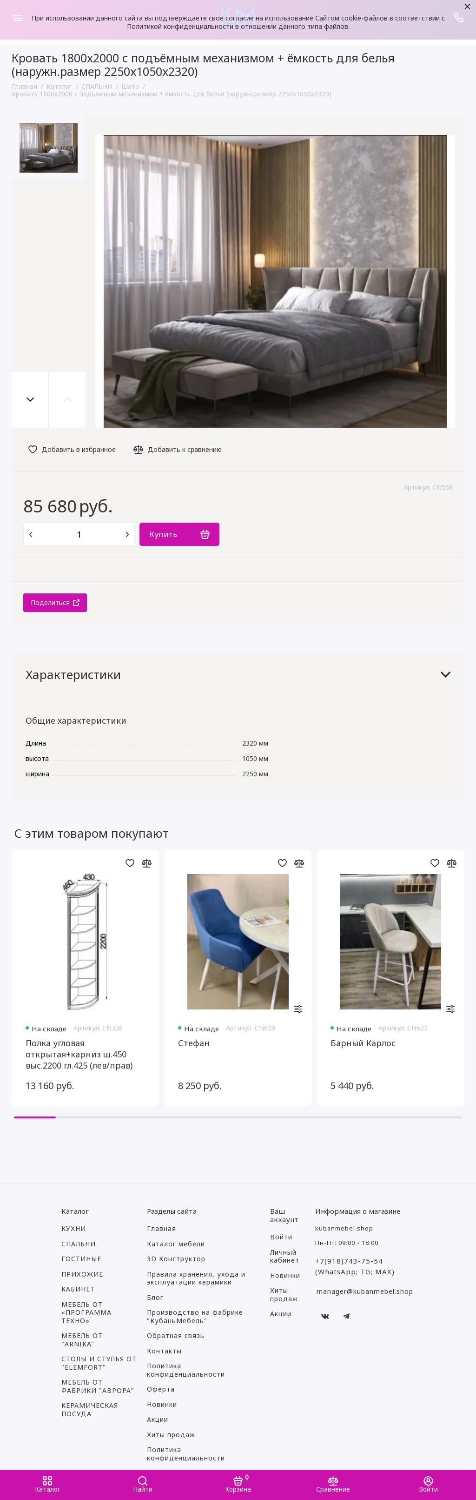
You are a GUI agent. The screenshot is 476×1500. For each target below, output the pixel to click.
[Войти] (428, 1485)
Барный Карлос (363, 1043)
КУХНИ (73, 1228)
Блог (155, 1297)
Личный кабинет (284, 1256)
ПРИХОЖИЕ (82, 1274)
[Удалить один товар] (30, 534)
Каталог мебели (176, 1244)
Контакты (164, 1351)
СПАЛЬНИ (78, 1244)
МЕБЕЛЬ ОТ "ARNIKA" (82, 1340)
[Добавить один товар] (127, 534)
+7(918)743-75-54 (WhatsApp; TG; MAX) (355, 1266)
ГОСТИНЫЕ (81, 1259)
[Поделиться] (55, 602)
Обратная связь (176, 1336)
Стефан (194, 1043)
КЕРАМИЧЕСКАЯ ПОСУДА (89, 1409)
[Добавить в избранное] (74, 449)
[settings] (298, 1009)
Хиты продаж (171, 1435)
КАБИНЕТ (78, 1289)
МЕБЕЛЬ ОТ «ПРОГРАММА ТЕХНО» (86, 1312)
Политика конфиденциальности (186, 1370)
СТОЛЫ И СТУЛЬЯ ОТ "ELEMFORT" (99, 1363)
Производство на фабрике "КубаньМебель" (195, 1316)
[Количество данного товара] (79, 534)
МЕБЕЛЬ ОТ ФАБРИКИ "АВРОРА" (97, 1386)
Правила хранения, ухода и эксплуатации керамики (196, 1278)
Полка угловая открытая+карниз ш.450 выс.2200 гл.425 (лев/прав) (79, 1054)
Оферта (161, 1389)
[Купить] (179, 534)
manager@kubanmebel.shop (365, 1291)
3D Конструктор (176, 1259)
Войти (281, 1237)
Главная (161, 1228)
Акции (157, 1419)
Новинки (162, 1404)
